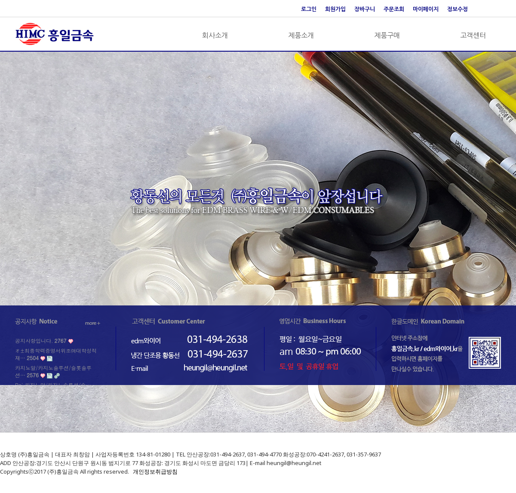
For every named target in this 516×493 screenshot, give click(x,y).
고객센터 (473, 35)
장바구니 (364, 9)
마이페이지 (426, 9)
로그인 (308, 9)
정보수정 (457, 9)
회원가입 (335, 9)
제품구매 (387, 35)
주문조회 (394, 9)
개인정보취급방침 (155, 471)
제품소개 (301, 35)
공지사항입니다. (40, 340)
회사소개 (215, 35)
